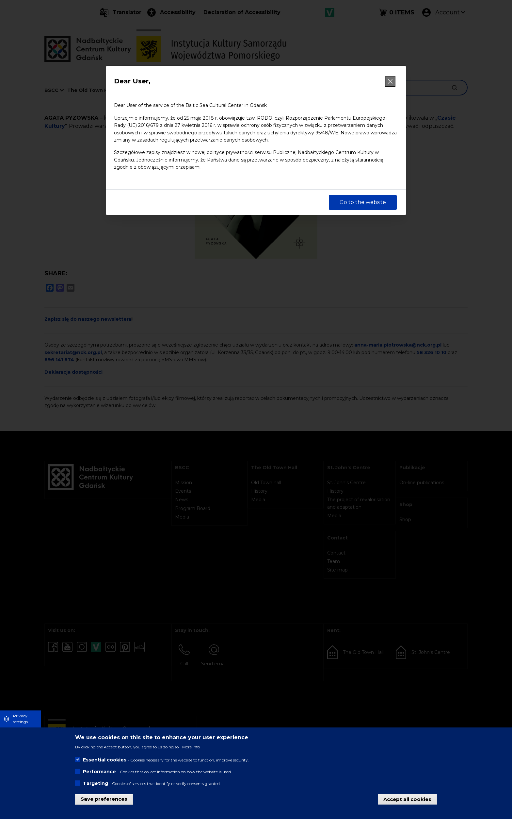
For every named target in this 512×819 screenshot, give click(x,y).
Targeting (95, 783)
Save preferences (104, 799)
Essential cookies (104, 760)
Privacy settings (20, 718)
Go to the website (363, 202)
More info (191, 746)
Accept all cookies (407, 799)
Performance (99, 772)
